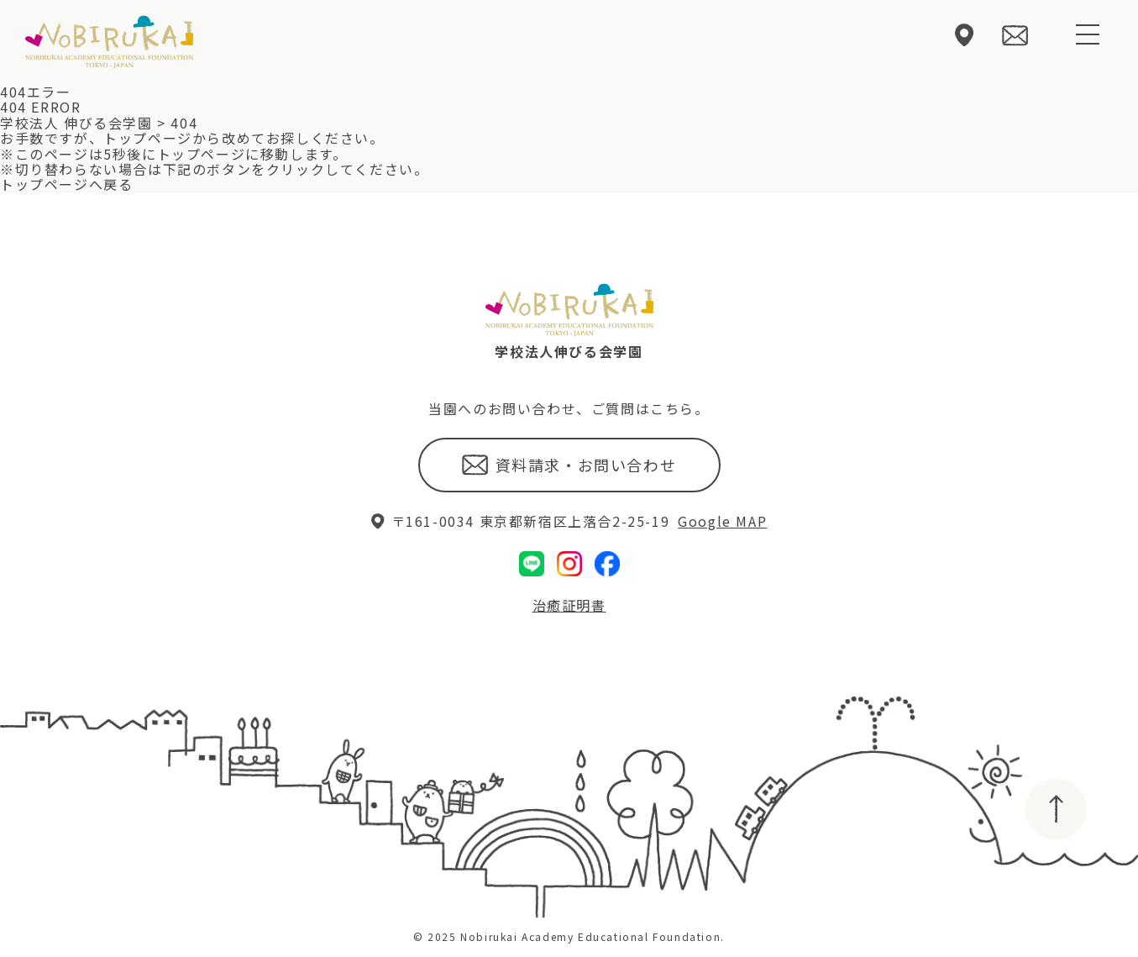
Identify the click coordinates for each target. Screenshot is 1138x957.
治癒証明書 (569, 605)
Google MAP (722, 520)
